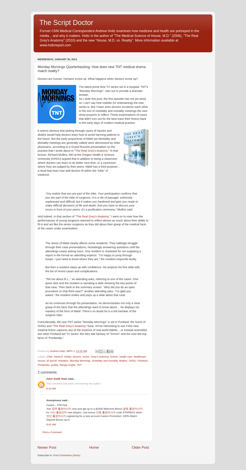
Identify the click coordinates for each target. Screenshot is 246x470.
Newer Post (46, 447)
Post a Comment (52, 432)
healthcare (140, 356)
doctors (77, 356)
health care (125, 356)
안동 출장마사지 (106, 412)
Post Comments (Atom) (66, 455)
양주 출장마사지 (61, 408)
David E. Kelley (62, 356)
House (41, 360)
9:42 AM (51, 424)
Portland (142, 360)
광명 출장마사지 (133, 408)
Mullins (123, 360)
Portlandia (43, 365)
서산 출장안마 (58, 412)
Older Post (140, 447)
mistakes (63, 360)
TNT (79, 365)
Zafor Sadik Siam (56, 378)
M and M (52, 360)
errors (86, 356)
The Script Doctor (66, 23)
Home (94, 447)
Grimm (114, 356)
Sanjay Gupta (67, 365)
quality (54, 365)
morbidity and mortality (105, 360)
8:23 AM (51, 388)
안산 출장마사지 (56, 416)
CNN (49, 356)
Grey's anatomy (100, 356)
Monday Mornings (80, 360)
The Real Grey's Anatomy (91, 150)
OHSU (132, 360)
